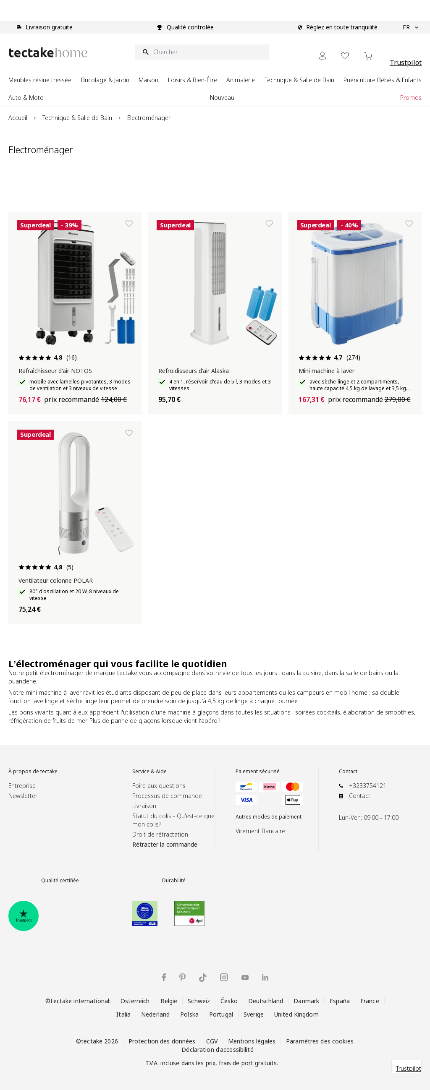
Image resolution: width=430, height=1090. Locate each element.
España (340, 1001)
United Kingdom (296, 1014)
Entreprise (22, 786)
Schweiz (199, 1001)
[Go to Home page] (48, 52)
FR (410, 27)
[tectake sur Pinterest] (182, 977)
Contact (348, 771)
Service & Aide (149, 771)
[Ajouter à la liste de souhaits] (129, 223)
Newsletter (22, 796)
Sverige (254, 1014)
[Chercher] (202, 52)
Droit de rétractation (160, 834)
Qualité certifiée (60, 880)
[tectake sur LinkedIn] (265, 977)
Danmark (306, 1001)
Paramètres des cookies (320, 1041)
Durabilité (174, 880)
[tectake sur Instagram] (224, 977)
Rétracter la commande (164, 844)
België (169, 1001)
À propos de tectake (33, 771)
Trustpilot (406, 62)
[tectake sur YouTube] (245, 977)
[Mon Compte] (322, 56)
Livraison (144, 806)
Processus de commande (167, 796)
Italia (123, 1014)
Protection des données (162, 1041)
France (369, 1001)
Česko (229, 1001)
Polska (189, 1014)
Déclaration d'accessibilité (217, 1049)
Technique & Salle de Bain (77, 118)
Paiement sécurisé (258, 771)
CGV (212, 1041)
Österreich (135, 1001)
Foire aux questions (159, 786)
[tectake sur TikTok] (203, 977)
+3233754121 (367, 786)
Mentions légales (251, 1041)
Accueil (17, 118)
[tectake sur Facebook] (164, 977)
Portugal (221, 1014)
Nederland (155, 1014)
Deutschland (265, 1001)
